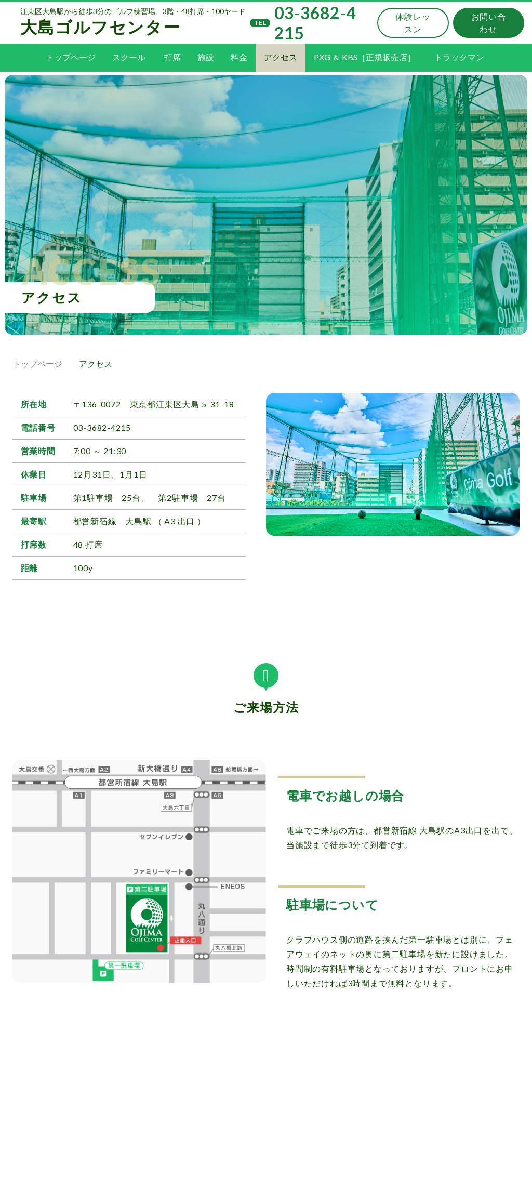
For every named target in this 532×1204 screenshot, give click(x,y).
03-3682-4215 (295, 27)
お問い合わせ (488, 27)
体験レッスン (410, 27)
